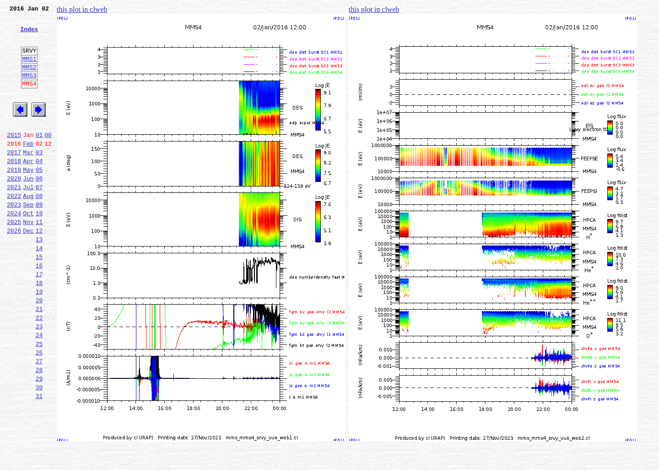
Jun (28, 207)
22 (39, 368)
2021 (14, 217)
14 (39, 288)
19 (39, 338)
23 (39, 378)
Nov (28, 257)
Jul (28, 217)
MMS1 (29, 70)
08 (39, 227)
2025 (14, 257)
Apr (28, 187)
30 (39, 449)
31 (39, 459)
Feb (28, 167)
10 (39, 247)
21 (39, 358)
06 (39, 207)
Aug (28, 227)
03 (39, 177)
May (28, 197)
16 (39, 308)
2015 (14, 157)
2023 (14, 237)
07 (39, 217)
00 (48, 157)
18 (39, 328)
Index (29, 34)
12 (39, 267)
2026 (14, 267)
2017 (14, 177)
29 (39, 439)
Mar (28, 177)
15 (39, 298)
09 (39, 237)
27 (39, 419)
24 (39, 388)
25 (39, 398)
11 (39, 257)
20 (39, 348)
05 (39, 197)
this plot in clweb (82, 9)
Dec (28, 267)
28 (39, 429)
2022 (14, 227)
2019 (14, 197)
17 (39, 318)
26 (39, 408)
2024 (14, 247)
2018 (14, 187)
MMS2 (29, 79)
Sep (28, 237)
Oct (28, 247)
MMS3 (29, 89)
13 (39, 277)
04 (39, 187)
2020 (14, 207)
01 (39, 157)
